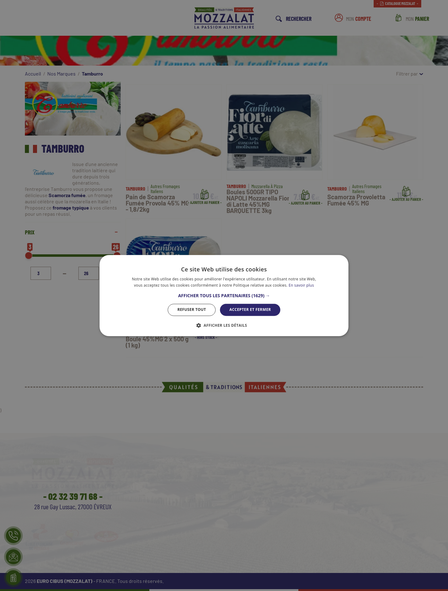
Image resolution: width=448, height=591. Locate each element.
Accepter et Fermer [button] (250, 309)
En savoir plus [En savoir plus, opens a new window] (301, 285)
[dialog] (224, 295)
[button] (224, 296)
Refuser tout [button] (191, 309)
